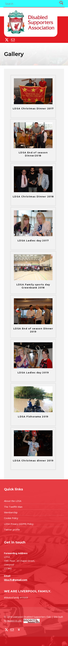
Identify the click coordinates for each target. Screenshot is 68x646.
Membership (11, 512)
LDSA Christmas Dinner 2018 (33, 196)
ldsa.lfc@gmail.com (15, 579)
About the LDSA (12, 500)
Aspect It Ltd (23, 620)
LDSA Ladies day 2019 (33, 372)
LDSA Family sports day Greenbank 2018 (33, 286)
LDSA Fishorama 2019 (33, 416)
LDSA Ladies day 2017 (33, 240)
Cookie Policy (11, 518)
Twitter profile (12, 529)
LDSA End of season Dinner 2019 (33, 330)
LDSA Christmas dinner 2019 (33, 460)
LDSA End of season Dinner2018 (33, 154)
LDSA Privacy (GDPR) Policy (18, 523)
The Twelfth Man (13, 506)
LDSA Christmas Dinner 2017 (33, 108)
